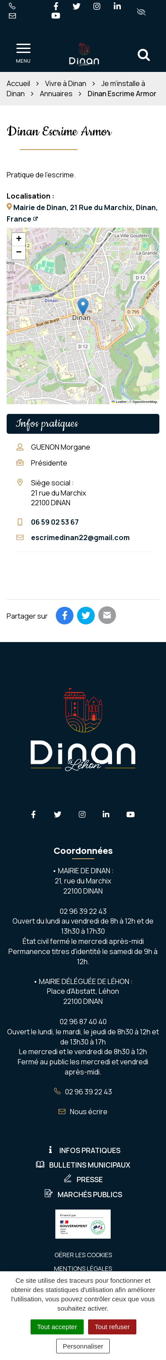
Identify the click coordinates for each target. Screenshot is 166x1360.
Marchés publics (83, 1194)
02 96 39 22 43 (83, 1092)
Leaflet (119, 402)
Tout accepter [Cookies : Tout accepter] (57, 1326)
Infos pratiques (83, 1150)
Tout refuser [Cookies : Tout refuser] (112, 1326)
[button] (83, 307)
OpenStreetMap (145, 402)
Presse (83, 1179)
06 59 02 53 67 (55, 522)
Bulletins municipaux (83, 1165)
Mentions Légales (83, 1268)
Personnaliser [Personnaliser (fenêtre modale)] (83, 1346)
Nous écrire (83, 1111)
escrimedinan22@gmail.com (80, 537)
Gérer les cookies (83, 1255)
